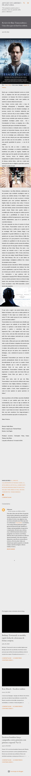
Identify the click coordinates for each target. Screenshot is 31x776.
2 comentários (17, 760)
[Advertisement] (15, 589)
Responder (11, 549)
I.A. (24, 482)
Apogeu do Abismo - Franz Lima (12, 4)
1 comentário (17, 658)
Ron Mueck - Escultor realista (13, 689)
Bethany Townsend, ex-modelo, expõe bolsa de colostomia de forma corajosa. (14, 638)
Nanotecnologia (18, 487)
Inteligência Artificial (9, 485)
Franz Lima (8, 85)
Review (22, 489)
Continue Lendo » (7, 660)
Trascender (19, 522)
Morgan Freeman (7, 487)
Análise (15, 480)
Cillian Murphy (6, 482)
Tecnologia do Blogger (15, 771)
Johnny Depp (21, 485)
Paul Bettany (6, 489)
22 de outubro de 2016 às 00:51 (16, 511)
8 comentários (17, 706)
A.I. (12, 480)
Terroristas (6, 492)
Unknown (9, 509)
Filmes (20, 482)
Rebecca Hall (15, 489)
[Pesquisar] (24, 3)
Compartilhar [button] (6, 497)
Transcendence (15, 492)
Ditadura (15, 482)
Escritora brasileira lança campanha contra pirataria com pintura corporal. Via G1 (14, 740)
